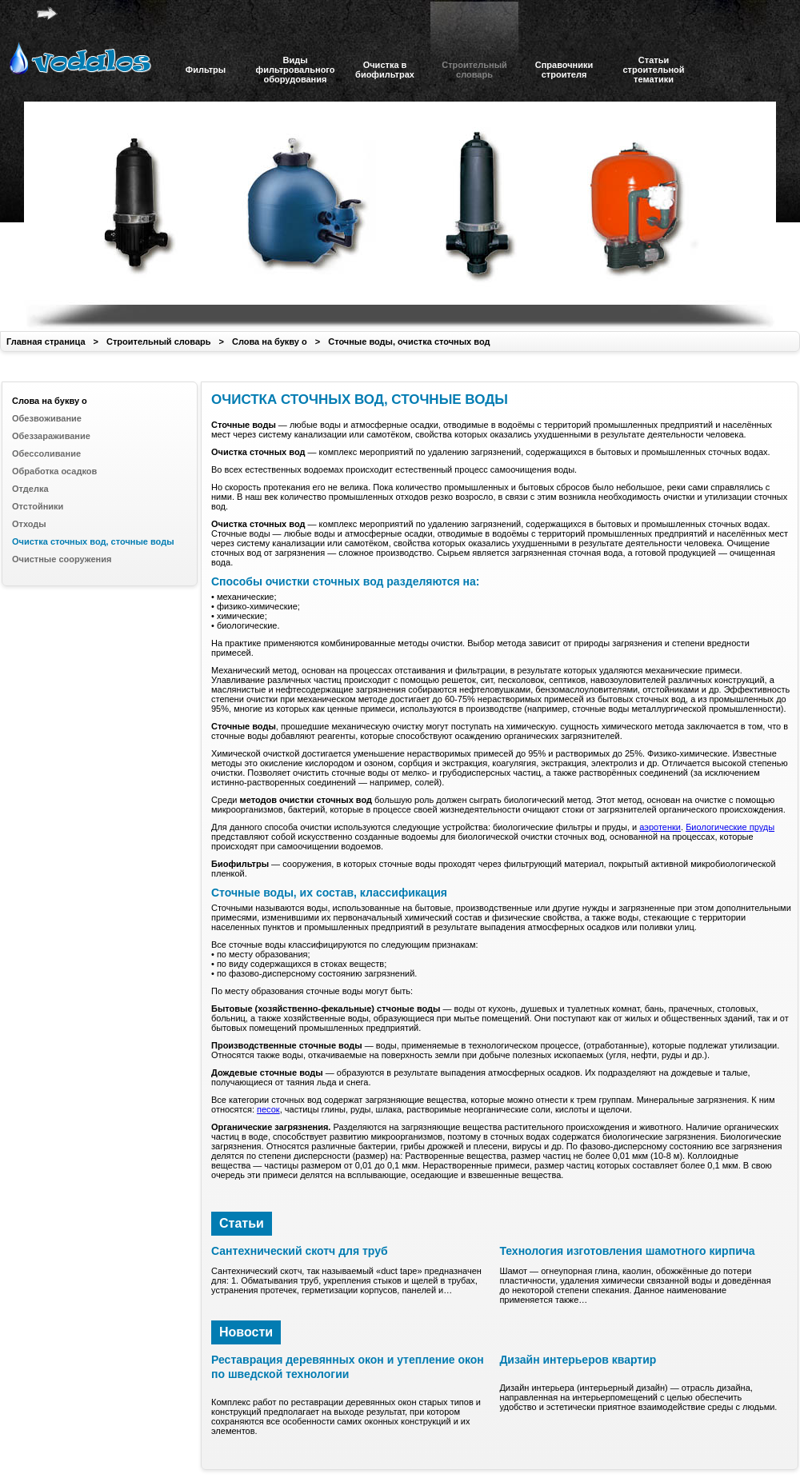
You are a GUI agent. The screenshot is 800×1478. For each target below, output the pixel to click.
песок (268, 1109)
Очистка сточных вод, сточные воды (93, 541)
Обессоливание (46, 453)
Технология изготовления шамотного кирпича (626, 1250)
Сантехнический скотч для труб (299, 1250)
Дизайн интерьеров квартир (577, 1359)
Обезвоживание (47, 418)
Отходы (29, 524)
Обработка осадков (54, 471)
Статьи (241, 1223)
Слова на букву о (269, 341)
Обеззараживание (51, 436)
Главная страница (46, 341)
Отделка (30, 488)
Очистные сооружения (61, 559)
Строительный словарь (158, 341)
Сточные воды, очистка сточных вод (409, 341)
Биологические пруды (730, 827)
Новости (246, 1332)
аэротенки (660, 827)
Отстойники (37, 506)
